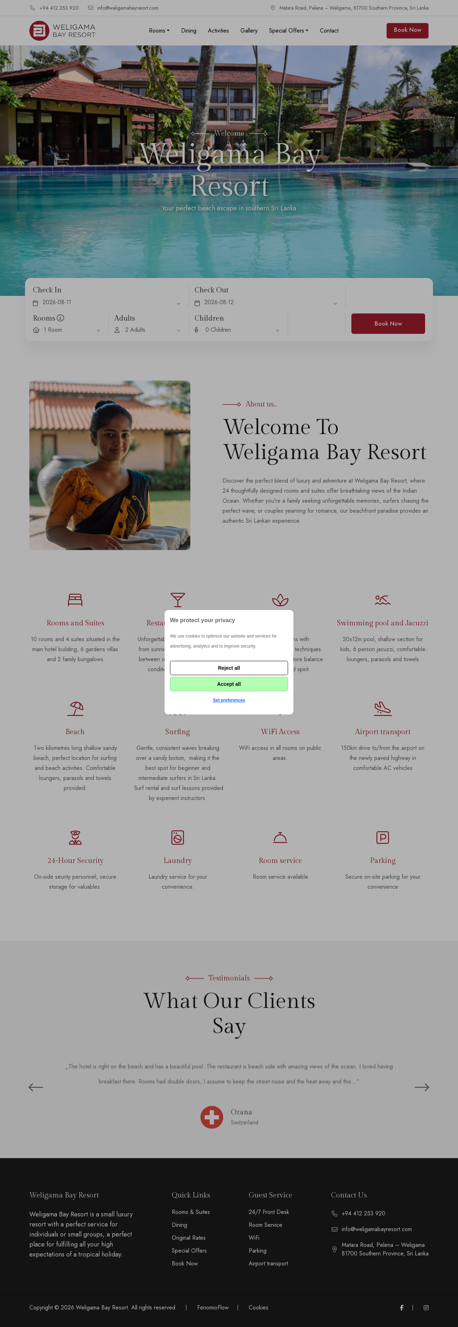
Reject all (229, 668)
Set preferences (229, 700)
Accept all (229, 684)
